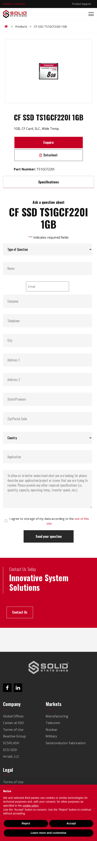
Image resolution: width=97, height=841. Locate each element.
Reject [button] (26, 823)
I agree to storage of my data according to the (49, 521)
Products (21, 26)
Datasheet (48, 155)
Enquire (48, 142)
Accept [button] (71, 823)
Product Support (81, 4)
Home (6, 26)
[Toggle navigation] (90, 14)
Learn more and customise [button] (48, 832)
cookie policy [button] (30, 805)
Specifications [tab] (48, 181)
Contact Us (19, 612)
